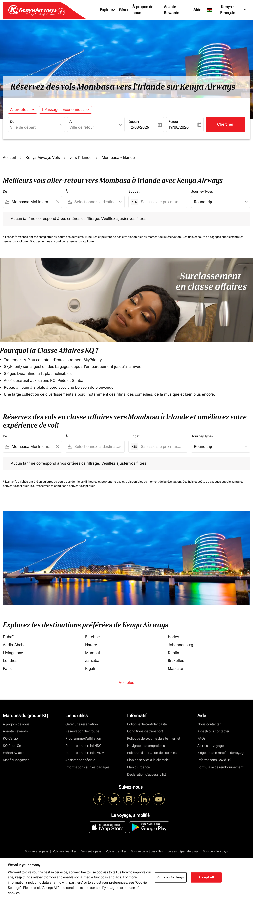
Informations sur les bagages (87, 767)
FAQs (201, 738)
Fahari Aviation (14, 753)
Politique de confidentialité (147, 724)
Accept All (206, 877)
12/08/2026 (139, 127)
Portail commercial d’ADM (84, 753)
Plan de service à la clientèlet (148, 760)
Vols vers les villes (65, 851)
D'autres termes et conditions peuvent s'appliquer (62, 241)
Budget (133, 191)
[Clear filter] (57, 202)
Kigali (90, 668)
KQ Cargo (10, 738)
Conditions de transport (145, 731)
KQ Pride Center (15, 746)
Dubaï (8, 636)
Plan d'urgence (138, 767)
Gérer (123, 9)
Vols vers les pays (36, 851)
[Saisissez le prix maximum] (161, 201)
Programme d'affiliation (83, 738)
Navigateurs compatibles (146, 746)
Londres (10, 660)
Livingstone (13, 652)
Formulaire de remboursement (220, 767)
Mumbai (92, 652)
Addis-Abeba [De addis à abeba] (14, 644)
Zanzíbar (93, 660)
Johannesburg (180, 644)
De (12, 122)
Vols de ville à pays (215, 851)
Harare (91, 644)
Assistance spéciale (80, 760)
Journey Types (202, 191)
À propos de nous (142, 9)
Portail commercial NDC (83, 746)
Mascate (175, 668)
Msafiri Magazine (16, 760)
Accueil (9, 157)
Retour (173, 122)
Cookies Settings (170, 877)
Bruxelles (176, 660)
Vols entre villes (116, 851)
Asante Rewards (171, 9)
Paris (7, 668)
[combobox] (34, 127)
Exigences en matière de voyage (221, 753)
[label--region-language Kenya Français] (227, 10)
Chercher (225, 124)
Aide (197, 9)
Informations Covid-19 (214, 760)
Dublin (173, 652)
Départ (134, 122)
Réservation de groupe (82, 731)
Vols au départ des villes (147, 851)
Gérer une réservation (81, 724)
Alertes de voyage (210, 746)
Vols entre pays (91, 851)
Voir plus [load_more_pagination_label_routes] (126, 682)
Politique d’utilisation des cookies (152, 753)
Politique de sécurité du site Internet (153, 738)
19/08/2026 (178, 127)
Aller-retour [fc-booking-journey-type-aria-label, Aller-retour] (20, 109)
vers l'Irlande (81, 157)
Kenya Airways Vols (43, 157)
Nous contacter (209, 724)
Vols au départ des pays (183, 851)
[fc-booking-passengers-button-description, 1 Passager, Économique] (63, 110)
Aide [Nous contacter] (214, 731)
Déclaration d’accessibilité (146, 774)
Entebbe (92, 636)
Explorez (107, 9)
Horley (173, 636)
